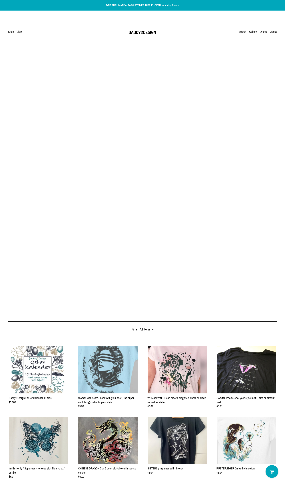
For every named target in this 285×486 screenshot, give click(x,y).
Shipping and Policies (20, 466)
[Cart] (272, 471)
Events (263, 32)
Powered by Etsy (17, 476)
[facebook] (9, 456)
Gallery (253, 32)
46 (161, 437)
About (273, 32)
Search (242, 32)
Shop (11, 32)
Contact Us (14, 462)
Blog (19, 32)
